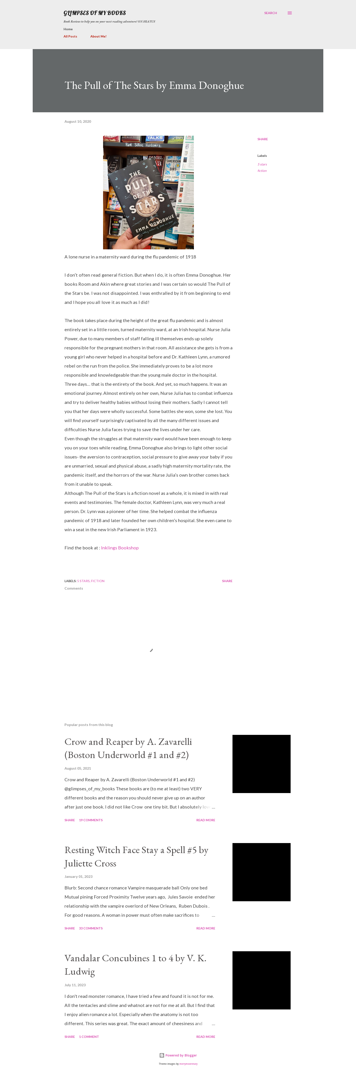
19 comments (91, 820)
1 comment (89, 1037)
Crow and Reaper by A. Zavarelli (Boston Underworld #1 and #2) (128, 748)
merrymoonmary (188, 1063)
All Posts (70, 36)
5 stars (262, 164)
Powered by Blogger (178, 1055)
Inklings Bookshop (120, 547)
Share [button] (262, 139)
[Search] (270, 13)
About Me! (98, 36)
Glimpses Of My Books (95, 12)
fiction (262, 171)
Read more (205, 820)
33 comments (91, 928)
